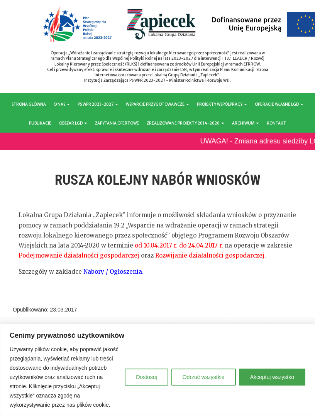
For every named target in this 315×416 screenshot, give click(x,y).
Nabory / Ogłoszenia (112, 271)
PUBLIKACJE (40, 123)
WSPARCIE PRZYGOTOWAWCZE (157, 104)
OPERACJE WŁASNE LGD (279, 104)
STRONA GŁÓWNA (29, 104)
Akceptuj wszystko (272, 377)
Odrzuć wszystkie (204, 377)
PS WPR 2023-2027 (98, 104)
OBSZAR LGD (73, 123)
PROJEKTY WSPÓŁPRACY (222, 104)
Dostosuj (146, 377)
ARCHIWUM (245, 123)
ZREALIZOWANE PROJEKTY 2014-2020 (185, 123)
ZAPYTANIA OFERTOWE (117, 123)
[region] (157, 370)
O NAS (62, 104)
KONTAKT (276, 123)
